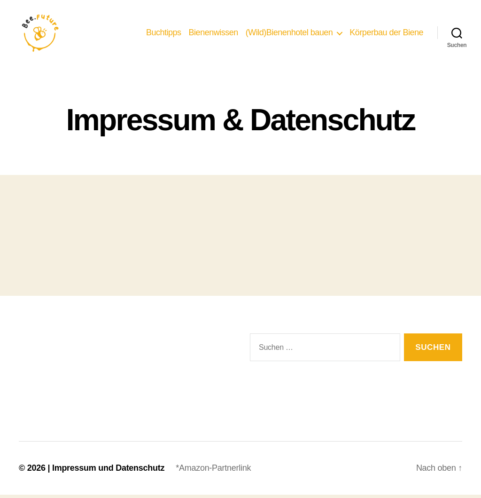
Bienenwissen (213, 34)
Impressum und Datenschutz (108, 471)
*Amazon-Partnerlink (213, 471)
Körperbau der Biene (386, 34)
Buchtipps (163, 34)
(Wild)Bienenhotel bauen (289, 34)
